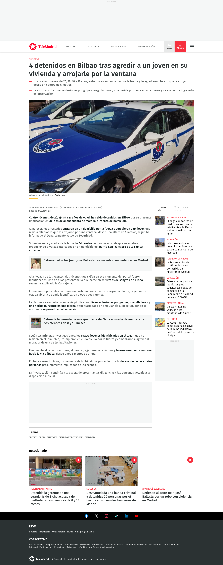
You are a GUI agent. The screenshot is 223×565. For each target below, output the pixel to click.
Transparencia (71, 545)
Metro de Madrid (176, 217)
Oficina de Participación (40, 547)
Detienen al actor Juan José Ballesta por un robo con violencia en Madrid (36, 263)
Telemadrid (44, 532)
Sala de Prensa (36, 545)
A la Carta (93, 46)
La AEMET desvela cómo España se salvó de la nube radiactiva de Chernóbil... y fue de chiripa (159, 322)
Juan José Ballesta (153, 489)
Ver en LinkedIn (126, 516)
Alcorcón (172, 240)
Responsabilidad (54, 545)
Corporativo (38, 539)
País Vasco (52, 437)
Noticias (70, 46)
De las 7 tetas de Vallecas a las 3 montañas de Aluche (159, 306)
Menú (191, 46)
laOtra (70, 532)
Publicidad (97, 545)
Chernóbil (173, 319)
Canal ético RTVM (171, 545)
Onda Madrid (118, 46)
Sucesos (34, 59)
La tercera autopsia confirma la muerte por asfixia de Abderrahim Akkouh (159, 262)
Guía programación (84, 532)
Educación (173, 278)
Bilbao (42, 437)
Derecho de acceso (114, 545)
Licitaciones (155, 545)
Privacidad (59, 547)
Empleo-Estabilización (136, 545)
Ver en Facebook (86, 516)
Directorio (85, 545)
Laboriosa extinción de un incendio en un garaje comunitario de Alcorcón (159, 242)
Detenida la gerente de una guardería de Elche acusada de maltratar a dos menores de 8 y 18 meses (36, 323)
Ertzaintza (90, 437)
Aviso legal (72, 547)
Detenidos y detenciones (71, 437)
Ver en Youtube (136, 516)
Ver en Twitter (96, 516)
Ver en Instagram (106, 516)
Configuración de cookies (101, 547)
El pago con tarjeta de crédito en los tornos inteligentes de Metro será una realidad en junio (159, 220)
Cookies (83, 547)
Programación (146, 46)
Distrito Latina (175, 303)
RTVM (32, 526)
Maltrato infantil (41, 489)
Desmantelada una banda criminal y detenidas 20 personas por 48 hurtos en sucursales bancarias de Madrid (111, 471)
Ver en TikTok (116, 516)
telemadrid (39, 559)
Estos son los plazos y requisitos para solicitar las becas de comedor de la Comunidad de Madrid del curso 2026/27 (159, 281)
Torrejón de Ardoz (177, 259)
